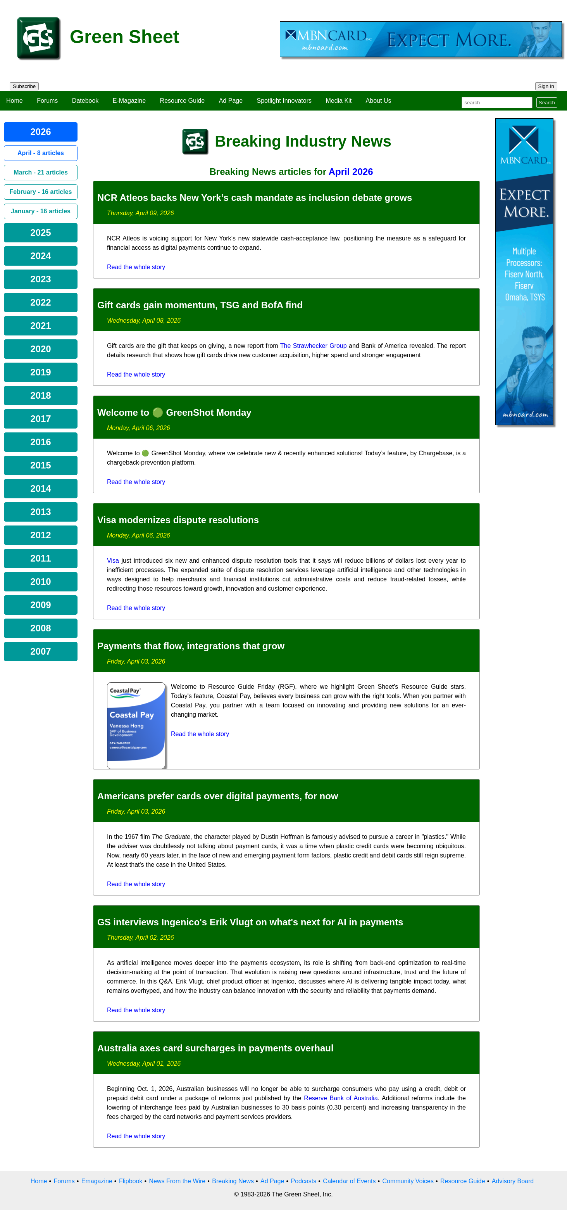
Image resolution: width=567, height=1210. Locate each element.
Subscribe (24, 86)
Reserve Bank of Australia (340, 1098)
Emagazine (96, 1181)
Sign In (546, 86)
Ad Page (231, 100)
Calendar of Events (349, 1181)
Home (14, 100)
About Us (378, 100)
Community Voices (408, 1181)
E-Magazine (129, 100)
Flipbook (130, 1181)
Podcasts (303, 1181)
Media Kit (339, 100)
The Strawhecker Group (313, 345)
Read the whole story (136, 267)
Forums (47, 100)
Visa (113, 560)
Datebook (85, 100)
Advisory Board (513, 1181)
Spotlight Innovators (284, 100)
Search (547, 102)
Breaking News (233, 1181)
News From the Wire (177, 1181)
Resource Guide (182, 100)
